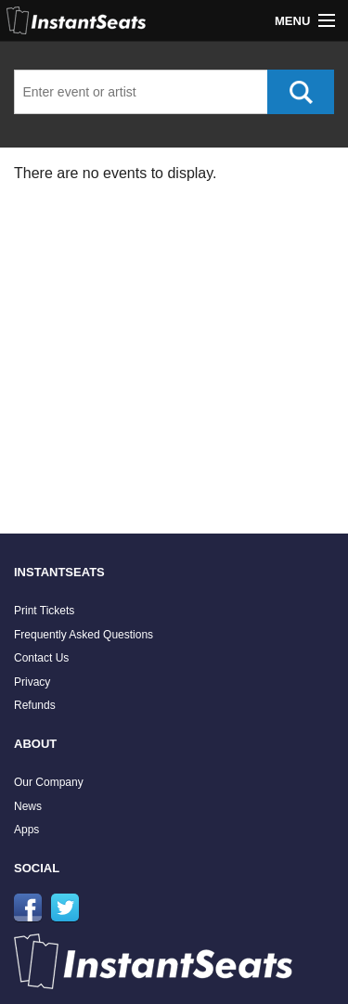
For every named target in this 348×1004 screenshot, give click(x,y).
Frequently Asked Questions (83, 634)
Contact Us (41, 657)
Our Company (49, 782)
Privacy (32, 682)
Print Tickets (44, 610)
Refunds (35, 705)
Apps (26, 829)
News (28, 806)
